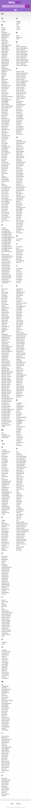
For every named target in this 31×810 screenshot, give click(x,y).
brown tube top (5, 220)
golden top (18, 159)
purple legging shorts (21, 375)
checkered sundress (6, 276)
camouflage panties (6, 242)
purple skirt (19, 384)
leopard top (4, 367)
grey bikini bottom (20, 196)
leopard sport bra (6, 361)
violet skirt (4, 670)
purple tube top (20, 395)
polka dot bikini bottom (21, 334)
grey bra (18, 201)
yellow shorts (5, 758)
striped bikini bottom (6, 567)
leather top (4, 325)
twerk (3, 636)
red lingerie (19, 423)
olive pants (4, 464)
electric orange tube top (22, 65)
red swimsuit (19, 437)
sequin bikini (19, 470)
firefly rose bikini (20, 71)
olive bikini (4, 450)
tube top (4, 609)
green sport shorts (20, 187)
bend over (4, 73)
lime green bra (5, 403)
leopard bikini (5, 334)
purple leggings (20, 376)
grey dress (18, 206)
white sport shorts (6, 719)
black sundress (5, 123)
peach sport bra (5, 542)
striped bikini (5, 565)
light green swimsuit (6, 392)
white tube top (5, 730)
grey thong (18, 228)
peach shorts (5, 539)
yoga (3, 772)
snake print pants (20, 534)
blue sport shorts (6, 164)
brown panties (5, 206)
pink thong (18, 326)
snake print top (19, 542)
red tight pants (19, 442)
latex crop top (5, 293)
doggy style (19, 37)
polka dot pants (20, 346)
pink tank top (19, 325)
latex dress (4, 295)
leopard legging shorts (7, 346)
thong (3, 603)
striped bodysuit (5, 570)
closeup (18, 23)
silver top (18, 518)
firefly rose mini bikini (21, 85)
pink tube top (19, 329)
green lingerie (19, 174)
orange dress (5, 489)
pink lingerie (19, 309)
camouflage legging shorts (8, 237)
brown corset (5, 192)
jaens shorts (19, 246)
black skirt (4, 117)
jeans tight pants (20, 260)
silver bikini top (19, 509)
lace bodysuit (19, 268)
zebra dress (4, 786)
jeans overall (19, 254)
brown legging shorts (7, 199)
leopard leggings (6, 348)
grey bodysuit (19, 199)
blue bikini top (5, 137)
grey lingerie (19, 210)
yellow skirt (4, 759)
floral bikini (19, 103)
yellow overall (5, 753)
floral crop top (19, 110)
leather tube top (5, 326)
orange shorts (5, 503)
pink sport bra (19, 320)
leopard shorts (5, 357)
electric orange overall (21, 56)
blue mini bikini (5, 151)
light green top (5, 395)
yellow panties (5, 755)
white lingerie (5, 706)
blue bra (3, 140)
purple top (18, 393)
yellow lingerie (5, 750)
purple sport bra (20, 386)
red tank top (19, 439)
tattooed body (5, 601)
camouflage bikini (6, 231)
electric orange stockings (22, 60)
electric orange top (20, 63)
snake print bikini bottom (22, 523)
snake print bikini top (21, 525)
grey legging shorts (20, 207)
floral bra (18, 107)
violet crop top (5, 659)
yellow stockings (6, 762)
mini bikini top (5, 437)
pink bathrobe (19, 289)
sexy (17, 490)
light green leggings (6, 379)
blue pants (4, 157)
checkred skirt (5, 282)
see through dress (20, 459)
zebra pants (4, 791)
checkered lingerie (6, 265)
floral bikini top (19, 106)
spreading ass (5, 559)
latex (3, 290)
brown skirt (4, 210)
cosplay (18, 27)
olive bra (4, 454)
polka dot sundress (20, 353)
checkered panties (6, 268)
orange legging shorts (7, 492)
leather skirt (4, 323)
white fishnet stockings (7, 700)
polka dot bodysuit (20, 337)
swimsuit (4, 594)
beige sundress (5, 62)
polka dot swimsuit (20, 354)
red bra (18, 411)
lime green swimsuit (6, 422)
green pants (19, 181)
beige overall (5, 51)
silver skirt (18, 517)
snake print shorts (20, 536)
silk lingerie (19, 501)
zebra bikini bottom (6, 780)
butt (2, 221)
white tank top (5, 725)
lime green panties (6, 414)
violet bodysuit (5, 655)
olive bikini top (5, 453)
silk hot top (19, 500)
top (2, 608)
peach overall (5, 534)
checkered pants (6, 270)
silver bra (18, 512)
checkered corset (6, 260)
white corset (4, 695)
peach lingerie (5, 533)
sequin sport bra (20, 486)
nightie (3, 443)
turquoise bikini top (6, 614)
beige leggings (5, 46)
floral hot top (19, 113)
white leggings (5, 705)
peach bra (4, 526)
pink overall (19, 310)
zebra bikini (4, 778)
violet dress (4, 661)
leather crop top (5, 312)
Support (18, 803)
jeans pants (19, 256)
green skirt (18, 184)
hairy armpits (19, 239)
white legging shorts (6, 703)
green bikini (19, 160)
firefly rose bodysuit (21, 76)
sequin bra (18, 475)
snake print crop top (21, 526)
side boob (18, 493)
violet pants (4, 667)
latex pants (4, 300)
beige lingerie (5, 48)
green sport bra (20, 185)
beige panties (5, 52)
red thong (18, 440)
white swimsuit (5, 723)
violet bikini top (5, 653)
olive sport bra (5, 468)
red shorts (18, 432)
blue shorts (4, 159)
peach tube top (5, 547)
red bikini (18, 404)
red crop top (19, 414)
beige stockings (5, 60)
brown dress (5, 195)
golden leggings (20, 151)
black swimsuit (5, 124)
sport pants (19, 550)
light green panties (6, 384)
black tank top (5, 126)
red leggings (19, 422)
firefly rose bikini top (21, 74)
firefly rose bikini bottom (22, 73)
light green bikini (5, 370)
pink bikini (18, 290)
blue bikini (4, 134)
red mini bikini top (20, 426)
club (17, 24)
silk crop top (19, 497)
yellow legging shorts (7, 747)
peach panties (5, 536)
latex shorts (4, 301)
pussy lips (18, 396)
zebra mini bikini (5, 789)
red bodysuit (19, 409)
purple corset (19, 368)
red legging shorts (20, 420)
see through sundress (21, 467)
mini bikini (4, 434)
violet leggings (5, 662)
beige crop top (5, 42)
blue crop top (5, 143)
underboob (4, 642)
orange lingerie (5, 495)
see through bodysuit (21, 456)
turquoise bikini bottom (7, 612)
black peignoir (5, 113)
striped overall (5, 575)
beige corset (5, 40)
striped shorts (5, 579)
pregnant (18, 359)
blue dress (4, 145)
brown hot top (5, 198)
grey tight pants (20, 229)
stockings (4, 561)
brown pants (5, 207)
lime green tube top (6, 425)
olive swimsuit (5, 472)
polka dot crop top (20, 339)
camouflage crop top (7, 235)
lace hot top (19, 275)
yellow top (4, 769)
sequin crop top (20, 476)
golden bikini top (20, 143)
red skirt (18, 434)
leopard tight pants (6, 365)
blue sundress (5, 165)
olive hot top (4, 459)
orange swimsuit (6, 509)
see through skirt (20, 465)
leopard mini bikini (6, 350)
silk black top (19, 495)
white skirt (4, 715)
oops (3, 478)
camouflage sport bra (7, 246)
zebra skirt (4, 792)
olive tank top (5, 473)
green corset (19, 168)
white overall (5, 709)
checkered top (5, 279)
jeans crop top (19, 251)
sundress (4, 590)
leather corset (5, 310)
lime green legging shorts (8, 409)
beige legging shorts (6, 45)
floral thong (19, 131)
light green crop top (6, 376)
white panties (5, 711)
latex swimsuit (5, 304)
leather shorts (5, 321)
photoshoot (4, 550)
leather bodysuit (5, 307)
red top (18, 443)
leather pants (5, 320)
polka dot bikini (20, 332)
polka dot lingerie (20, 343)
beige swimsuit (5, 63)
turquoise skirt (5, 628)
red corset (18, 412)
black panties (5, 110)
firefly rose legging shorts (22, 81)
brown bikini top (5, 189)
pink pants (18, 314)
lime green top (5, 423)
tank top (4, 600)
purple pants (19, 381)
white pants (4, 712)
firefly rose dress (20, 79)
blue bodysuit (5, 138)
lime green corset (6, 404)
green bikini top (20, 164)
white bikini (4, 687)
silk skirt (18, 504)
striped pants (5, 578)
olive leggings (5, 461)
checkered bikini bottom (7, 256)
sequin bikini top (20, 472)
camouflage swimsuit (7, 248)
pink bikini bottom (20, 292)
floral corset (19, 109)
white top (4, 728)
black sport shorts (6, 120)
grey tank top (19, 226)
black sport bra (5, 118)
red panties (19, 429)
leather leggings (5, 317)
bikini (3, 77)
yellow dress (5, 745)
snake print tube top (21, 543)
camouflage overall (6, 240)
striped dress (5, 573)
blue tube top (5, 173)
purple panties (19, 379)
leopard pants (5, 356)
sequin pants (19, 481)
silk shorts (18, 503)
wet (2, 684)
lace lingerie (19, 276)
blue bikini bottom (6, 135)
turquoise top (5, 633)
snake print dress (20, 528)
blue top (3, 171)
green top (18, 192)
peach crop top (5, 528)
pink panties (19, 312)
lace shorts (19, 281)
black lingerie (5, 103)
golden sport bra (20, 156)
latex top (4, 306)
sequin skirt (19, 484)
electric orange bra (20, 49)
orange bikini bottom (6, 481)
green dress (19, 171)
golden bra (18, 145)
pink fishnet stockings (21, 303)
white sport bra (5, 717)
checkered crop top (6, 262)
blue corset (4, 142)
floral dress (19, 112)
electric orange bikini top (22, 48)
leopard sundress (6, 362)
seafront (18, 453)
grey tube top (19, 232)
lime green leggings (6, 411)
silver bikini (19, 508)
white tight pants (6, 726)
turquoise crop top (6, 617)
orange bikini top (6, 482)
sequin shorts (19, 482)
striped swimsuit (6, 586)
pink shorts (19, 317)
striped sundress (6, 584)
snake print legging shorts (22, 529)
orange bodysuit (5, 484)
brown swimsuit (5, 214)
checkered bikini (5, 254)
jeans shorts (19, 257)
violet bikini (4, 650)
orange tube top (5, 512)
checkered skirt (5, 273)
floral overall (19, 120)
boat (3, 174)
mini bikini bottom (6, 436)
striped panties (5, 576)
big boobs (4, 74)
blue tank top (5, 168)
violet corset (4, 658)
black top (4, 131)
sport (17, 545)
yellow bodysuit (5, 742)
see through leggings (21, 461)
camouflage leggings (7, 239)
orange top (4, 511)
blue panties (4, 156)
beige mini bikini (5, 49)
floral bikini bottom (20, 104)
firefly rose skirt (20, 90)
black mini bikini (5, 104)
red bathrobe (19, 403)
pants (3, 522)
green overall (19, 178)
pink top (18, 328)
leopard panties (5, 354)
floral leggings (19, 115)
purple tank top (19, 390)
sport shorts (4, 556)
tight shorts (4, 606)
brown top (4, 218)
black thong (4, 128)
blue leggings (5, 148)
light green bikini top (6, 373)
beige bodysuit (5, 37)
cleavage (18, 21)
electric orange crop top (22, 51)
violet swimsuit (5, 675)
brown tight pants (6, 217)
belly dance (4, 71)
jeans (17, 248)
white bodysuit (5, 692)
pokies (17, 331)
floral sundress (19, 128)
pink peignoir (19, 315)
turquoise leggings (6, 620)
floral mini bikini (20, 118)
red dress (18, 415)
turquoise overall (6, 623)
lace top (18, 282)
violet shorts (5, 669)
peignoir (3, 548)
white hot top (5, 701)
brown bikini (4, 185)
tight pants (4, 604)
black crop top (5, 93)
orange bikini (5, 479)
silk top (18, 506)
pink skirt (18, 318)
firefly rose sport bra (21, 92)
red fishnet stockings (21, 417)
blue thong (4, 170)
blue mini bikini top (6, 153)
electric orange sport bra (22, 59)
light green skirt (5, 389)
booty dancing (5, 178)
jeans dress (19, 253)
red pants (18, 431)
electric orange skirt (21, 57)
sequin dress (19, 478)
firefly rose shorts (20, 88)
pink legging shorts (20, 306)
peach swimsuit (5, 543)
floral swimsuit (19, 129)
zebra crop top (5, 784)
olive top (4, 475)
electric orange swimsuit (22, 62)
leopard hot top (5, 345)
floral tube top (19, 134)
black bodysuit (5, 88)
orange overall (5, 498)
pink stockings (19, 321)
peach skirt (4, 540)
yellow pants (5, 756)
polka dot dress (20, 340)
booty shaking (5, 179)
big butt (3, 76)
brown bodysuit (5, 190)
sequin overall (19, 479)
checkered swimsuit (6, 278)
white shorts (5, 714)
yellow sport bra (5, 761)
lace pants (18, 278)
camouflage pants (6, 243)
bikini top (4, 81)
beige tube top (5, 68)
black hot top (5, 98)
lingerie (3, 426)
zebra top (4, 795)
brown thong (5, 215)
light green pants (6, 386)
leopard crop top (5, 342)
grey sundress (19, 223)
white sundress (5, 722)
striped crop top (5, 572)
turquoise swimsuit (6, 631)
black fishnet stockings (7, 96)
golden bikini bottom (21, 142)
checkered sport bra (6, 275)
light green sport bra (6, 390)
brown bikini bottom (6, 187)
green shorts (19, 182)
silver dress (19, 515)
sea (17, 451)
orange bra (4, 486)
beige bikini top (5, 35)
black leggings (5, 101)
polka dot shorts (20, 350)
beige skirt (4, 57)
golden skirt (19, 154)
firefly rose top (19, 95)
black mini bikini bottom (7, 106)
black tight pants (6, 129)
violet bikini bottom (6, 651)
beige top (4, 67)
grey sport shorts (20, 221)
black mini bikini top (6, 107)
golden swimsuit (20, 157)
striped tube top (5, 589)
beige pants (4, 54)
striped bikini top (6, 569)
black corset (4, 92)
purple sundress (20, 387)
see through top (20, 468)
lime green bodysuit (6, 401)
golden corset (19, 146)
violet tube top (5, 678)
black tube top (5, 132)
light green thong (6, 393)
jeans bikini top (19, 250)
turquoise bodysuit (6, 615)
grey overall (19, 212)
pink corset (19, 298)
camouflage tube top (7, 251)
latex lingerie (5, 296)
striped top (4, 587)
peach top (4, 545)
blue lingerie (4, 149)
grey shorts (19, 217)
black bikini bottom (6, 85)
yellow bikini (4, 737)
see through (19, 454)
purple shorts (19, 382)
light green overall (6, 382)
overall (3, 514)
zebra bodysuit (5, 783)
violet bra (4, 656)
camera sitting (5, 229)
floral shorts (19, 123)
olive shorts (4, 465)
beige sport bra (5, 59)
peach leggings (5, 531)
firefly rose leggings (21, 82)
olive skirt (4, 467)
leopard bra (4, 340)
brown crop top (5, 193)
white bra (4, 694)
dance (17, 35)
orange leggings (5, 493)
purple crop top (20, 370)
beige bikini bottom (6, 34)
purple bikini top (20, 364)
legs (3, 332)
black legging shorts (6, 99)
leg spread (4, 328)
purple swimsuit (20, 389)
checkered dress (5, 264)
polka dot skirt (19, 351)
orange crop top (5, 487)
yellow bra (4, 744)
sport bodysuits (20, 547)
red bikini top (19, 407)
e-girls (17, 45)
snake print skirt (20, 537)
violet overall (5, 664)
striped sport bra (6, 583)
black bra (4, 90)
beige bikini (4, 32)
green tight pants (20, 190)
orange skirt (4, 504)
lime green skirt (5, 418)
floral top (18, 132)
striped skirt (4, 581)
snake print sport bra (21, 539)
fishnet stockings (20, 98)
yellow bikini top (5, 741)
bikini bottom (5, 79)
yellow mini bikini (6, 751)
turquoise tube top (6, 634)
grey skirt (18, 218)
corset (17, 26)
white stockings (5, 720)
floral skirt (18, 124)
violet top (4, 676)
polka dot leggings (20, 342)
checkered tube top (6, 281)
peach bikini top (5, 525)
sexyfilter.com (14, 807)
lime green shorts (6, 417)
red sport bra (19, 436)
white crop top (5, 697)
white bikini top (5, 690)
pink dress (18, 301)
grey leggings (19, 209)
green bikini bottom (21, 162)
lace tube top (5, 289)
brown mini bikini (6, 203)
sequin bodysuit (20, 473)
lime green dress (6, 407)
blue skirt (4, 160)
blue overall (4, 154)
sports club (4, 558)
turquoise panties (6, 625)
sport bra (18, 548)
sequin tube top (20, 489)
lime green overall (6, 412)
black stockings (5, 121)
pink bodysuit (19, 295)
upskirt (3, 644)
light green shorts (6, 387)
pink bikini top (19, 293)
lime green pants (6, 415)
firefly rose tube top (21, 96)
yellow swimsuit (5, 766)
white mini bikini (5, 708)
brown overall (5, 204)
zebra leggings (5, 787)
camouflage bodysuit (7, 234)
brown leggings (5, 201)
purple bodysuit (20, 365)
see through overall (20, 462)
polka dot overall (20, 345)
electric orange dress (21, 52)
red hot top (18, 418)
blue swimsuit (5, 167)
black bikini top (5, 87)
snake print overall (20, 533)
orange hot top (5, 490)
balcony (3, 27)
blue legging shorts (6, 146)
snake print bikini (20, 522)
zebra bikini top (5, 781)
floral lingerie (19, 117)
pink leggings (19, 307)
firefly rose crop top (21, 77)
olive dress (4, 457)
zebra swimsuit (5, 794)
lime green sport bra (6, 420)
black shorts (5, 115)
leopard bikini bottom (7, 336)
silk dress (18, 498)
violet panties (5, 665)
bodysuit (4, 176)
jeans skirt (18, 259)
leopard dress (5, 343)
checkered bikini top (6, 257)
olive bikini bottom (6, 451)
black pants (4, 112)
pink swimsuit (19, 323)
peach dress (4, 529)
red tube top (19, 445)
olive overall (4, 462)
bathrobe (4, 29)
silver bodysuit (19, 511)
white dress (4, 698)
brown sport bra (5, 212)
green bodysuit (19, 165)
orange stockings (6, 508)
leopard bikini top (6, 337)
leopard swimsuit (6, 364)
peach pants (4, 537)
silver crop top (19, 514)
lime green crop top (6, 406)
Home (11, 803)
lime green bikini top (6, 400)
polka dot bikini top (20, 336)
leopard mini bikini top (7, 351)
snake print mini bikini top (22, 531)
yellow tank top (5, 767)
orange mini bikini (6, 497)
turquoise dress (5, 619)
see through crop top (21, 457)
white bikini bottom (6, 689)
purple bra (18, 367)
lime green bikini (5, 396)
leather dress (5, 314)
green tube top (19, 193)
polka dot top (19, 356)
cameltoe (4, 228)
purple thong (19, 392)
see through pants (20, 464)
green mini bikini (20, 176)
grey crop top (19, 204)
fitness (18, 99)
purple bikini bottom (21, 362)
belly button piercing (6, 70)
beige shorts (5, 56)
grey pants (18, 215)
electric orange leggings (22, 54)
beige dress (4, 43)
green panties (19, 179)
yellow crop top (5, 736)
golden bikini (19, 140)
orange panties (5, 500)
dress (17, 38)
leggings (4, 331)
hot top (18, 240)
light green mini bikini (7, 381)
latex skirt (4, 303)
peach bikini (4, 523)
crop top (18, 29)
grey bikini (18, 195)
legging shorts (5, 329)
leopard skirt (5, 359)
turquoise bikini (5, 611)
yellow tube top (5, 770)
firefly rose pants (20, 87)
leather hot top (5, 315)
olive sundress (5, 470)
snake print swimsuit (21, 540)
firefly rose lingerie (20, 84)
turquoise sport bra (6, 629)
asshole (3, 21)
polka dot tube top (20, 357)
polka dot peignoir (20, 348)
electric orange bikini (21, 46)
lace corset (19, 271)
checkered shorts (6, 271)
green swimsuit (20, 189)
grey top (18, 231)
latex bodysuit (5, 292)
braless (3, 184)
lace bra (18, 270)
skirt (17, 520)
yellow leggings (5, 748)
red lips (18, 425)
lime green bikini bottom (7, 398)
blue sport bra (5, 162)
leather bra (4, 309)
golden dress (19, 149)
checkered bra (5, 259)
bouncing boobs (5, 181)
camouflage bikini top (7, 232)
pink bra (18, 296)
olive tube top (5, 476)
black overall (5, 109)
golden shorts (19, 153)
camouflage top (5, 250)
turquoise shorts (5, 626)
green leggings (19, 173)
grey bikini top (19, 198)
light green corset (6, 375)
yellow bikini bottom (6, 739)
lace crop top (19, 273)
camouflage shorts (6, 245)
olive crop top (5, 456)
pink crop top (19, 300)
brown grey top (5, 196)
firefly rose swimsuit (21, 93)
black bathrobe (5, 82)
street (3, 562)
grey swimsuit (19, 224)
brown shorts (5, 209)
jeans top (18, 262)
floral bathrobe (19, 101)
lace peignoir (19, 279)
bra (2, 182)
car (2, 253)
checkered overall (6, 267)
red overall (18, 428)
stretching (4, 564)
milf (2, 432)
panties (3, 520)
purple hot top (19, 373)
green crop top (19, 170)
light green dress (6, 378)
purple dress (19, 371)
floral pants (19, 121)
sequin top (18, 487)
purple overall (19, 378)
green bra (18, 167)
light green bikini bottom (7, 371)
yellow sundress (5, 764)
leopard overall (5, 353)
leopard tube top (5, 368)
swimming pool (5, 592)
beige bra (4, 38)
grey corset (19, 203)
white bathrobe (5, 686)
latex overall (4, 298)
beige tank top (5, 65)
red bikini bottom (20, 406)
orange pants (5, 501)
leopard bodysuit (6, 339)
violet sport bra (5, 672)
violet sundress (5, 673)
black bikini (4, 84)
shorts (17, 492)
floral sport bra (19, 126)
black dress (4, 95)
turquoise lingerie (6, 622)
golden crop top (20, 148)
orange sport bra (6, 506)
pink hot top (19, 304)
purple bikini (19, 361)
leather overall (5, 318)
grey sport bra (19, 220)
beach (3, 31)
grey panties (19, 214)
